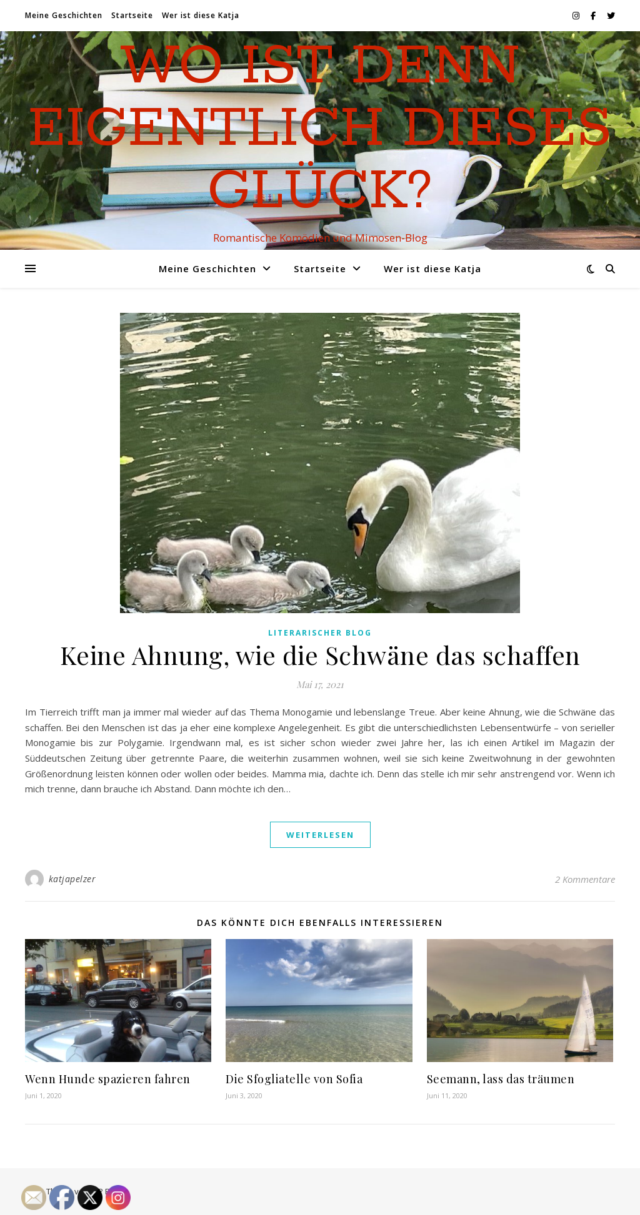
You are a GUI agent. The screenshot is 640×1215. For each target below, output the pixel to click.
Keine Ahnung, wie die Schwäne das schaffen (320, 654)
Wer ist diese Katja (200, 15)
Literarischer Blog (320, 632)
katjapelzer (72, 879)
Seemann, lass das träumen (501, 1078)
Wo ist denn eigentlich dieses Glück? (320, 129)
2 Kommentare (585, 879)
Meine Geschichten (63, 15)
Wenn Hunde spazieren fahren (108, 1078)
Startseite (132, 15)
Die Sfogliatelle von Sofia (294, 1078)
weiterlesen (320, 834)
